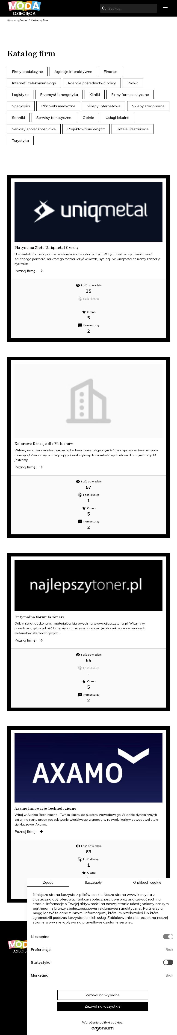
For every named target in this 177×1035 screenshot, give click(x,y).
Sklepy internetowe (104, 106)
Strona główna (17, 20)
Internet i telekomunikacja (34, 83)
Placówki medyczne (58, 106)
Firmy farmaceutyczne (130, 94)
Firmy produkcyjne (27, 71)
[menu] (165, 8)
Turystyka (20, 140)
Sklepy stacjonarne (148, 106)
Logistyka (20, 94)
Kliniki (94, 94)
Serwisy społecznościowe (34, 129)
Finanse (110, 71)
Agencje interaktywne (73, 71)
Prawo (133, 83)
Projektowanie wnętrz (86, 129)
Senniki (18, 117)
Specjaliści (21, 106)
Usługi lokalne (117, 117)
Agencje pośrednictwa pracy (92, 83)
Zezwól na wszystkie (103, 1006)
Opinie (88, 117)
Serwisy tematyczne (53, 117)
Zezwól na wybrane (103, 995)
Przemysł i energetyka (59, 94)
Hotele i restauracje (132, 129)
